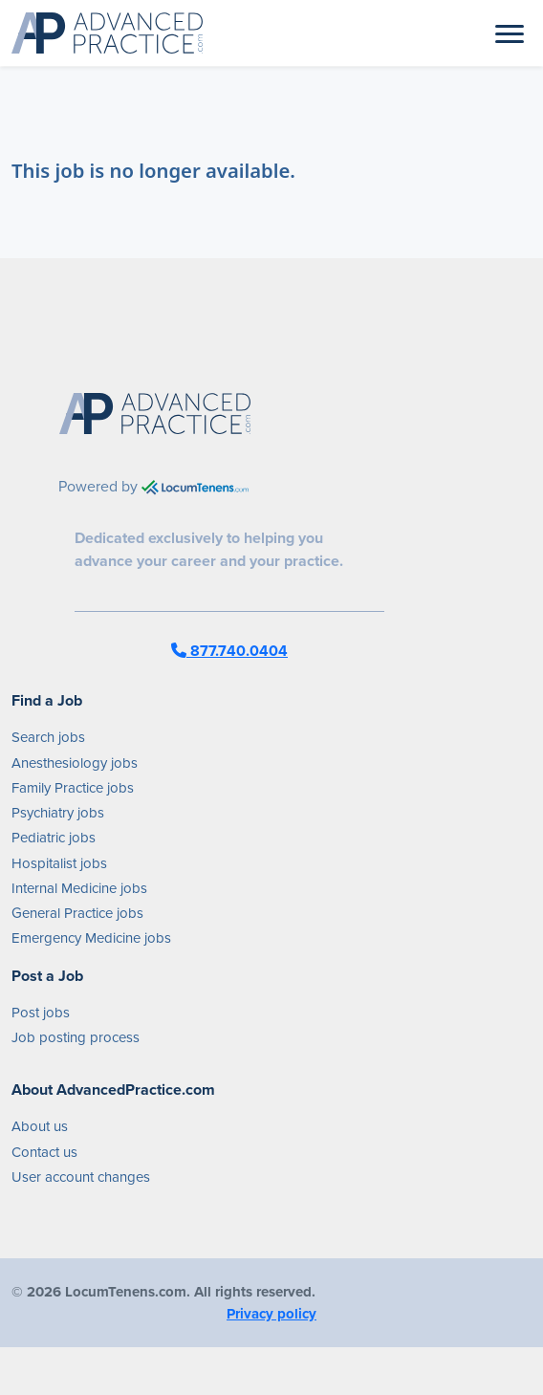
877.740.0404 (229, 651)
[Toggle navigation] (510, 32)
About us (39, 1126)
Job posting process (75, 1037)
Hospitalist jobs (59, 863)
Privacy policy (271, 1313)
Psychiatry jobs (57, 812)
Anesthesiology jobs (74, 763)
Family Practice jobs (72, 787)
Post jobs (40, 1012)
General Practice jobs (77, 913)
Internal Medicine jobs (79, 888)
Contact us (44, 1152)
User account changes (80, 1177)
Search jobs (48, 737)
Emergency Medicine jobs (91, 937)
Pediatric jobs (53, 837)
